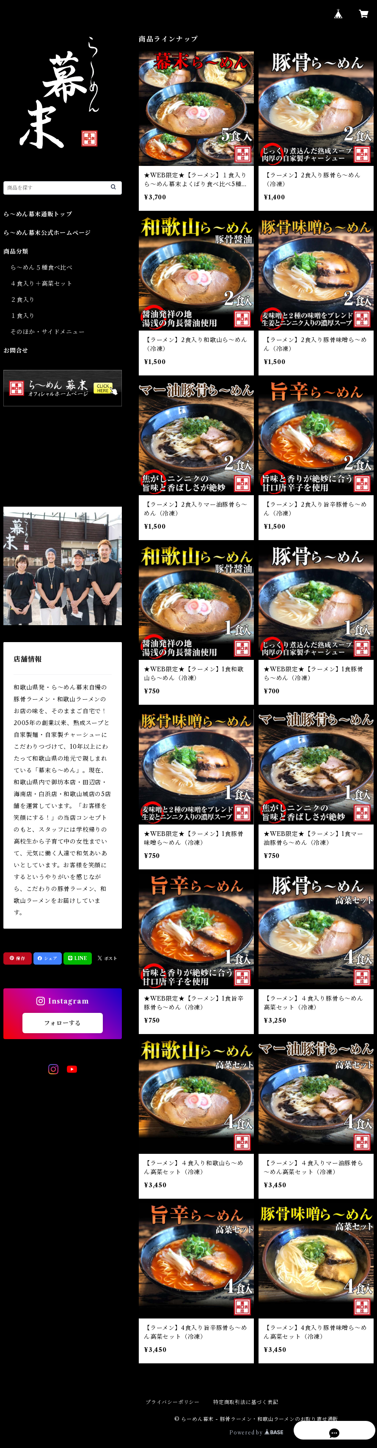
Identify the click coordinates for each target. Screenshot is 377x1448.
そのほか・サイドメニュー (47, 332)
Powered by (256, 1432)
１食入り (22, 316)
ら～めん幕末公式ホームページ (47, 233)
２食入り (22, 299)
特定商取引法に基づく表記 (245, 1402)
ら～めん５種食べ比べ (41, 267)
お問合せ (15, 350)
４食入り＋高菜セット (41, 283)
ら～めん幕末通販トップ (37, 214)
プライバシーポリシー (173, 1402)
